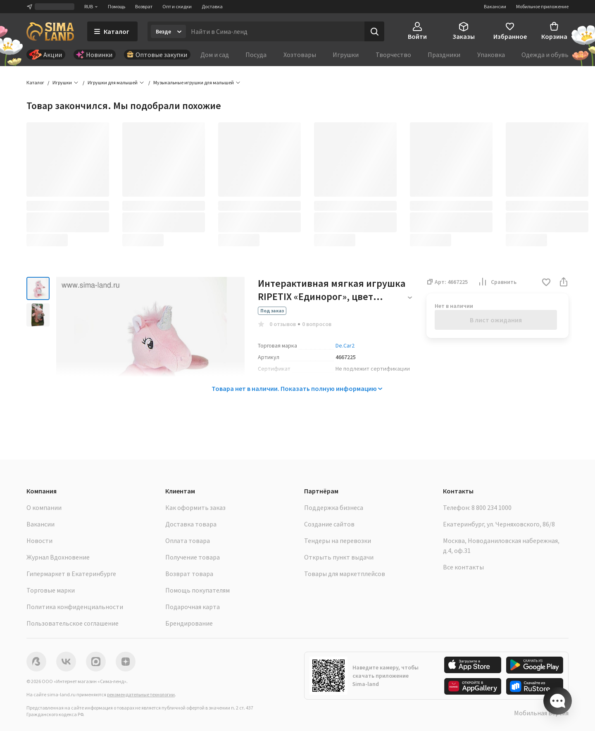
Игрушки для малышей (113, 82)
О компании (44, 507)
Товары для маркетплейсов (344, 573)
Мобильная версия (541, 713)
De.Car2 (345, 345)
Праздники (444, 54)
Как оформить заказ (195, 507)
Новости (39, 540)
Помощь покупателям (197, 590)
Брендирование (189, 623)
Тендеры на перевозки (337, 540)
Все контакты (463, 567)
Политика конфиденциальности (74, 606)
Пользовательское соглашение (72, 623)
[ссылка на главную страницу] (50, 31)
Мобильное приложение (542, 6)
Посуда (256, 54)
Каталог (35, 82)
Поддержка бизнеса (333, 507)
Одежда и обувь (545, 54)
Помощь (116, 6)
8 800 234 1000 (491, 507)
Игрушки (346, 54)
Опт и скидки (177, 6)
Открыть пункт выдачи (339, 557)
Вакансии (495, 6)
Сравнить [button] (497, 282)
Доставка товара (191, 524)
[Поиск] (374, 31)
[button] (546, 283)
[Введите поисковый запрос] (275, 31)
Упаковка (491, 54)
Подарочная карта (192, 606)
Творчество (393, 54)
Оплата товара (187, 540)
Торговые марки (50, 590)
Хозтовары (299, 54)
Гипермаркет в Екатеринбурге (71, 573)
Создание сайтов (329, 524)
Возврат (143, 6)
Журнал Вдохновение (58, 557)
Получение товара (192, 557)
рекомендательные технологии (141, 694)
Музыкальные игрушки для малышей (193, 82)
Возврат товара (189, 573)
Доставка (212, 6)
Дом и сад (214, 54)
